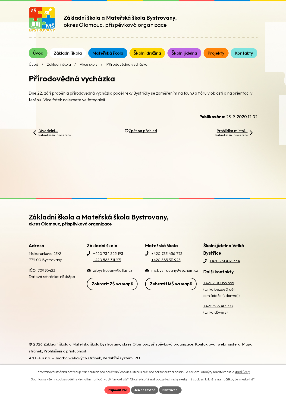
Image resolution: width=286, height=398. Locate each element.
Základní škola (59, 68)
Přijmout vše (117, 390)
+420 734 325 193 (108, 258)
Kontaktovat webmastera (217, 348)
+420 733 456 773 (166, 258)
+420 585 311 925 (166, 264)
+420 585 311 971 (107, 264)
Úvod (33, 68)
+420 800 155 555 (218, 287)
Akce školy (88, 68)
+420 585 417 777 (218, 310)
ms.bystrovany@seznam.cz (174, 274)
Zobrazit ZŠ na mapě (112, 288)
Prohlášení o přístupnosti (65, 355)
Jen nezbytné (145, 390)
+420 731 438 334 (225, 265)
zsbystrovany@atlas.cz (112, 274)
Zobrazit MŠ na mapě (171, 288)
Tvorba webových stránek (78, 362)
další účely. (242, 372)
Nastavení (171, 390)
